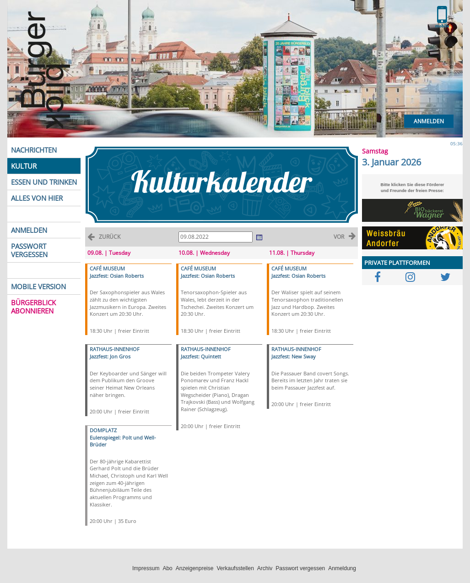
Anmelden (429, 121)
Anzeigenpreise (195, 568)
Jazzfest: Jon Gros (110, 356)
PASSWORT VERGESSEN (29, 250)
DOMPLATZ (103, 430)
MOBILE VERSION (38, 286)
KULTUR (24, 165)
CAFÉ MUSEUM (107, 268)
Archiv (264, 568)
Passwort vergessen (300, 568)
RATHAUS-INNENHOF (115, 349)
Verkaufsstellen (235, 568)
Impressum (145, 568)
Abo (167, 568)
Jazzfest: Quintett (201, 356)
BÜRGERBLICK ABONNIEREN (33, 306)
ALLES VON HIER (37, 198)
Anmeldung (342, 568)
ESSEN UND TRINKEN (44, 182)
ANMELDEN (29, 230)
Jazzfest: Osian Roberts (117, 275)
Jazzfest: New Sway (293, 356)
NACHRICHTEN (34, 149)
